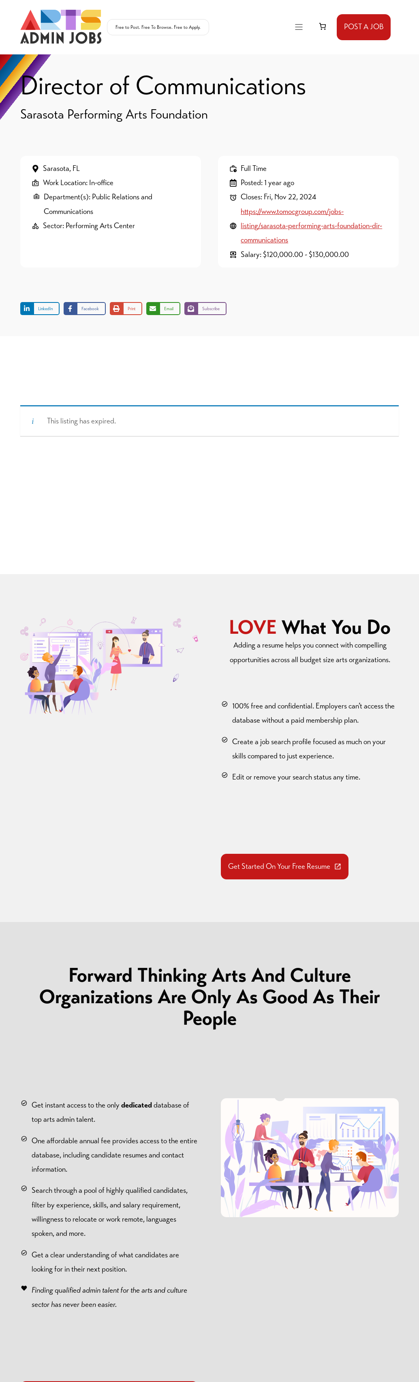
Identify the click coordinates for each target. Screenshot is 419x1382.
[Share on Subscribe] (205, 308)
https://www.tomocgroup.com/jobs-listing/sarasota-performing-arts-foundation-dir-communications (311, 226)
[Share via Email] (163, 308)
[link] (322, 26)
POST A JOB (364, 27)
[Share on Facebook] (85, 308)
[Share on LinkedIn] (40, 308)
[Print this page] (126, 308)
